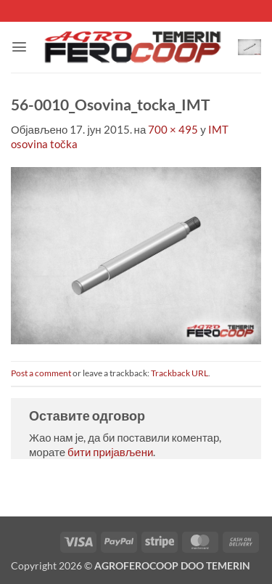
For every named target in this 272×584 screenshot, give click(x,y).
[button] (19, 47)
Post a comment (41, 373)
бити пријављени (110, 451)
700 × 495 (173, 129)
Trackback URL (179, 373)
